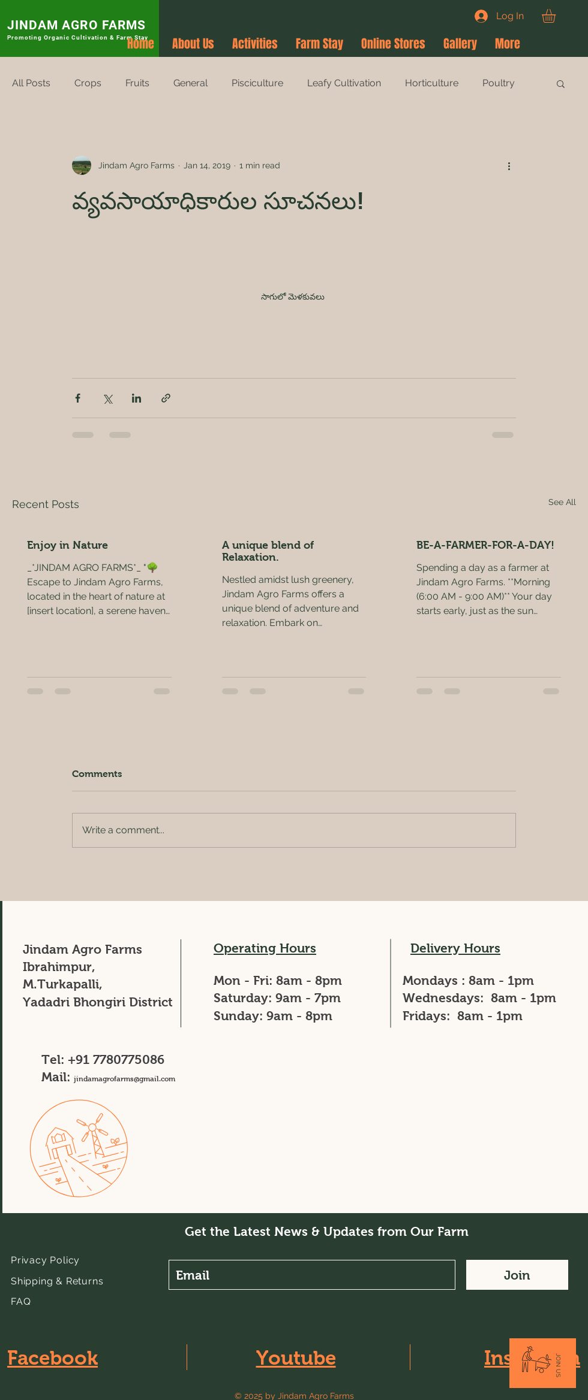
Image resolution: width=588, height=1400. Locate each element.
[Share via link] (166, 398)
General (190, 83)
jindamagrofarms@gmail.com (124, 1079)
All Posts (31, 83)
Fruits (137, 83)
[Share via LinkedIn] (136, 398)
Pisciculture (257, 83)
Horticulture (431, 83)
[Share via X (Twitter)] (107, 398)
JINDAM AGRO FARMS (76, 25)
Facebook (52, 1358)
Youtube (296, 1358)
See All (562, 502)
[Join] (517, 1275)
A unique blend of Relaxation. (268, 551)
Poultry (498, 83)
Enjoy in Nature (67, 545)
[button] (557, 16)
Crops (87, 83)
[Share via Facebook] (77, 398)
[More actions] (509, 165)
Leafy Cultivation (344, 83)
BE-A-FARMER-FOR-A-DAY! (485, 545)
